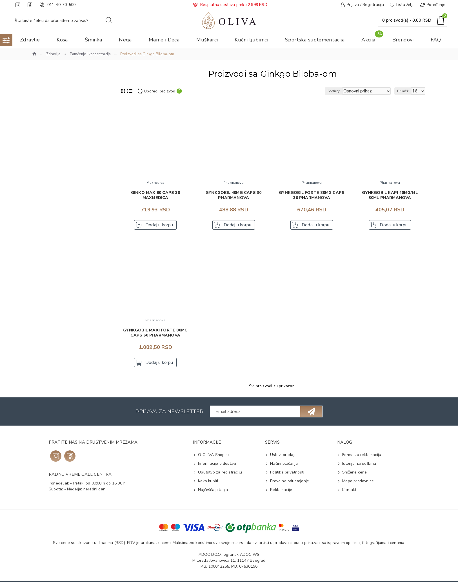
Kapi (44, 303)
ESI (43, 142)
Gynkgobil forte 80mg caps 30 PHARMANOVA (311, 195)
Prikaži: (405, 91)
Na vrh (47, 121)
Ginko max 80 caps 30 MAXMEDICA (155, 195)
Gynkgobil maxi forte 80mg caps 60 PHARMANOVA (155, 334)
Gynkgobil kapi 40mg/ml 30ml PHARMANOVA (389, 195)
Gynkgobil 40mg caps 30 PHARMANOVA (233, 195)
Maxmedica (50, 151)
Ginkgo (46, 335)
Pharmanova (51, 160)
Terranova (49, 169)
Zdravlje (53, 54)
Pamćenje (48, 281)
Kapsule (47, 312)
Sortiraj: (343, 91)
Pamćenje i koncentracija (90, 54)
